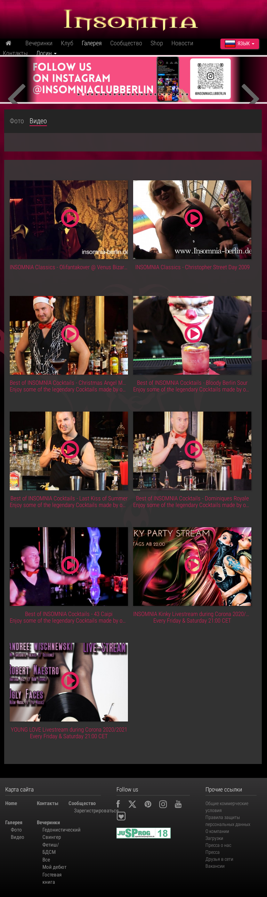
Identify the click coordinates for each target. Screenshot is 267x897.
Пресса (212, 852)
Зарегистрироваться (87, 811)
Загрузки (214, 838)
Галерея (92, 43)
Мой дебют (54, 867)
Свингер (51, 837)
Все (46, 860)
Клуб (67, 43)
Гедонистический (55, 830)
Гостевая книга (52, 878)
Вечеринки (38, 43)
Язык (239, 43)
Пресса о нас (218, 845)
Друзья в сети (219, 859)
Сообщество (126, 43)
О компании (217, 831)
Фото (17, 121)
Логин (46, 53)
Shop (157, 43)
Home (11, 803)
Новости (182, 43)
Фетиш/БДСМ (50, 848)
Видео (38, 121)
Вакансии (215, 866)
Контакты (15, 53)
